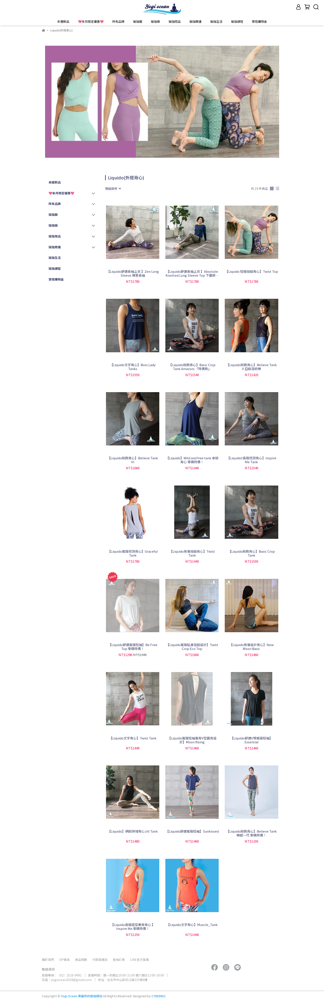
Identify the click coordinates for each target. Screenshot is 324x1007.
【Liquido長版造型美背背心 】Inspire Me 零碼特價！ (133, 927)
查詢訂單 (119, 959)
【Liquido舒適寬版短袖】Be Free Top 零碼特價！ (132, 647)
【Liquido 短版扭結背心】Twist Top (251, 272)
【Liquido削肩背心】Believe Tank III (132, 460)
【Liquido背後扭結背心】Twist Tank (192, 553)
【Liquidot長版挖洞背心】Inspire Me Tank (251, 460)
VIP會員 (64, 959)
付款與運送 (99, 959)
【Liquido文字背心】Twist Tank (132, 738)
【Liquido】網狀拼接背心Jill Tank (132, 831)
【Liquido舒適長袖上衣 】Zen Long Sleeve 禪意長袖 (133, 273)
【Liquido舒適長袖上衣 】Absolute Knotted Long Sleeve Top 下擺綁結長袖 (192, 273)
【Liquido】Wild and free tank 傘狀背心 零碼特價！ (192, 460)
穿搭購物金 (259, 21)
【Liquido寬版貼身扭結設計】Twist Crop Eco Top (192, 647)
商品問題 (81, 959)
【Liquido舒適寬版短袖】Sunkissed (192, 831)
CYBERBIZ (158, 996)
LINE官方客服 (139, 959)
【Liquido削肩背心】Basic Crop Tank (251, 553)
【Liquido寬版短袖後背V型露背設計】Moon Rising (192, 740)
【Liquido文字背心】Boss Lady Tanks (133, 367)
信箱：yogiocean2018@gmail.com (67, 980)
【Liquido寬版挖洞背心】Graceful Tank (132, 553)
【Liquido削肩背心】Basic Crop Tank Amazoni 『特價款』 (192, 367)
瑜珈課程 (237, 21)
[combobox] (113, 188)
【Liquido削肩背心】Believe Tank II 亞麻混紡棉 (251, 367)
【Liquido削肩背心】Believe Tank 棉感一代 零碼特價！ (251, 833)
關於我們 (48, 959)
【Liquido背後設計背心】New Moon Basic (251, 647)
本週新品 (63, 21)
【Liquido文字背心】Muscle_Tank (192, 925)
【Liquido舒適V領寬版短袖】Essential (251, 740)
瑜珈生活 (216, 21)
